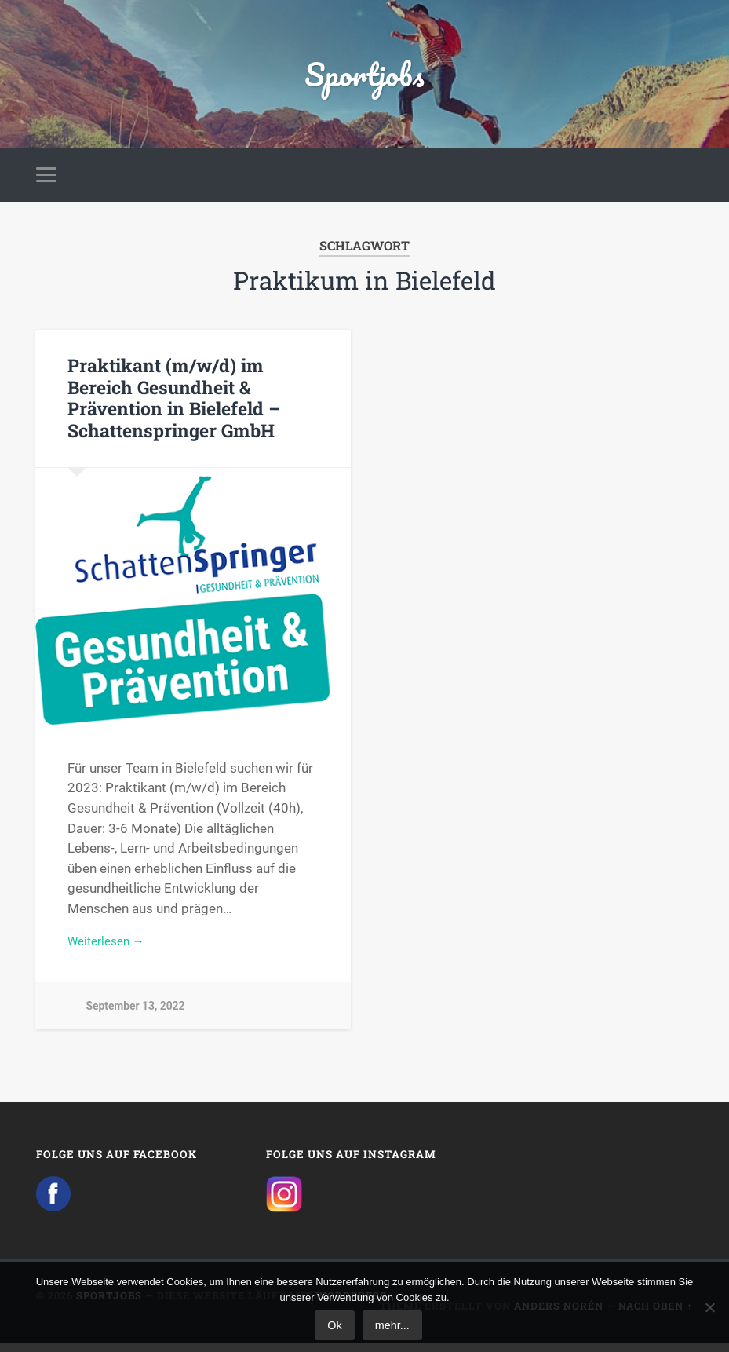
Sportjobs (364, 78)
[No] (709, 1307)
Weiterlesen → (110, 951)
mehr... (392, 1325)
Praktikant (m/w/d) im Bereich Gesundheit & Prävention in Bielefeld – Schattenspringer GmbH (172, 406)
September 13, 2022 (137, 1017)
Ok (334, 1325)
